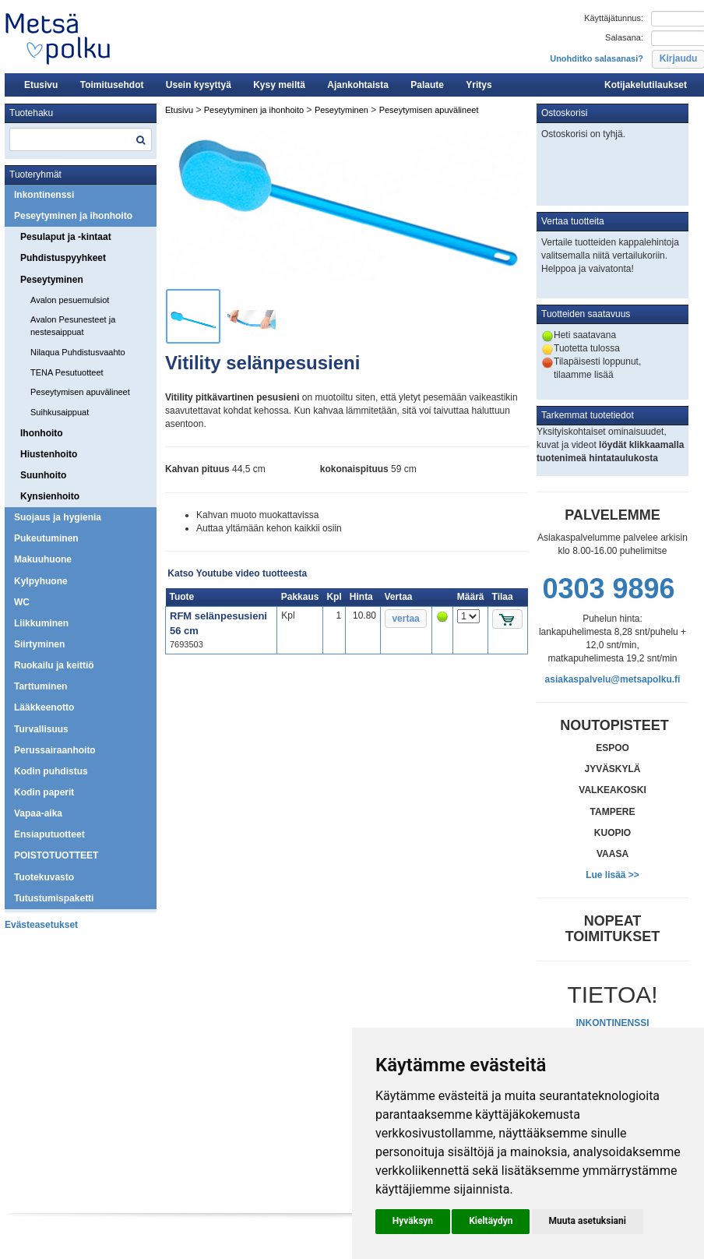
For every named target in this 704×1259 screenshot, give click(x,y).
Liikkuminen (41, 623)
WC (22, 602)
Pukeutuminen (46, 538)
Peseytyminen (51, 279)
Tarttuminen (40, 686)
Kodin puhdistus (51, 771)
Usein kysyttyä (198, 84)
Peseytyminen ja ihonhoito (73, 215)
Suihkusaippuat (59, 412)
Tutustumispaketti (53, 898)
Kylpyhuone (41, 581)
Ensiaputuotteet (49, 834)
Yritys (478, 84)
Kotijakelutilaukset (645, 85)
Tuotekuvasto (44, 877)
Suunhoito (43, 475)
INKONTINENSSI (612, 1022)
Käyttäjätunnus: (613, 18)
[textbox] (80, 139)
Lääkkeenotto (44, 707)
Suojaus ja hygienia (57, 517)
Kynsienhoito (49, 496)
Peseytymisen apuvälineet (80, 392)
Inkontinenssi (44, 194)
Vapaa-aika (38, 813)
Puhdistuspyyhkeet (63, 257)
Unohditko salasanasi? (596, 58)
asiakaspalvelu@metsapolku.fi (613, 679)
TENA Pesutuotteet (67, 372)
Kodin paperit (44, 792)
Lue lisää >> (612, 874)
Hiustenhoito (48, 454)
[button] (412, 1221)
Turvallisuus (41, 729)
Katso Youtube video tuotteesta (237, 573)
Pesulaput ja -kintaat (65, 236)
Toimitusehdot (112, 84)
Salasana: (624, 37)
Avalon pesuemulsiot (69, 300)
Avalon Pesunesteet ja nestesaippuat (72, 326)
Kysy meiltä (279, 84)
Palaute (427, 84)
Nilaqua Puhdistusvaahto (77, 352)
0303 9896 (608, 589)
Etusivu (41, 84)
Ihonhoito (41, 433)
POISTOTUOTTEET (56, 855)
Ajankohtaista (358, 84)
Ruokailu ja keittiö (54, 665)
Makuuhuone (43, 559)
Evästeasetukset (41, 924)
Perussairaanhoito (55, 750)
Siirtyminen (39, 644)
